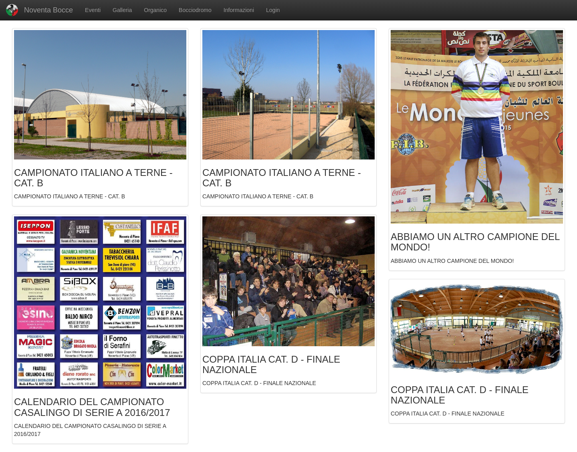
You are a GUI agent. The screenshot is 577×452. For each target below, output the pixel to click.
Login (273, 10)
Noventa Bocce (39, 10)
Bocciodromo (195, 10)
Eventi (93, 10)
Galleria (122, 10)
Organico (155, 10)
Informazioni (239, 10)
